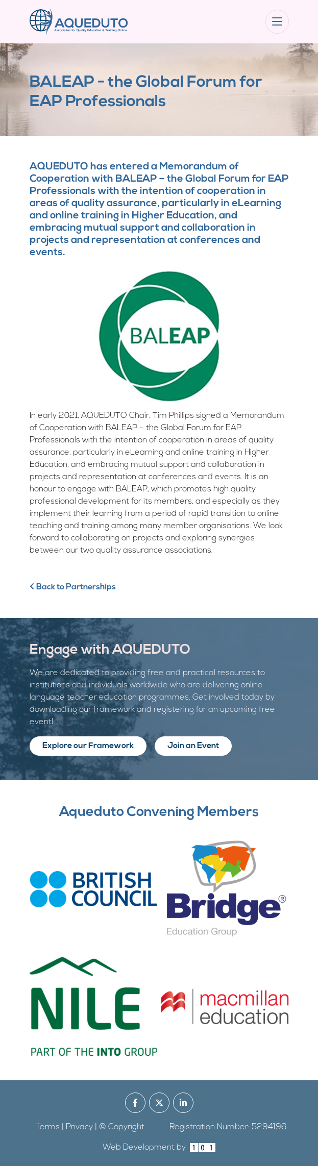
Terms (48, 1127)
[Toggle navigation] (277, 22)
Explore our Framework (88, 746)
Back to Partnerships (73, 587)
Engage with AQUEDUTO (110, 650)
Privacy (79, 1127)
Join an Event (193, 746)
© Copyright (121, 1127)
